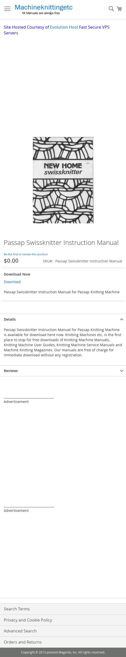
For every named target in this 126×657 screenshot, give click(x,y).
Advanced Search (20, 631)
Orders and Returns (23, 642)
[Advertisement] (65, 73)
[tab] (63, 319)
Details (10, 319)
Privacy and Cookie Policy (28, 620)
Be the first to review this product (26, 254)
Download (12, 281)
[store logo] (43, 10)
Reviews (11, 370)
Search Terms (17, 609)
